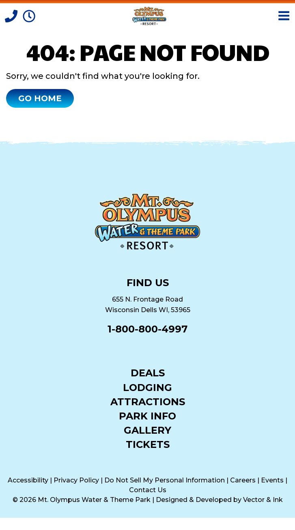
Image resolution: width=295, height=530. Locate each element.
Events (272, 480)
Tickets (148, 444)
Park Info (147, 415)
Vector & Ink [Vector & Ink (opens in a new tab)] (263, 500)
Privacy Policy (76, 480)
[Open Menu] (284, 16)
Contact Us (147, 490)
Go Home (40, 98)
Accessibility (28, 480)
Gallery (147, 429)
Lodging (147, 387)
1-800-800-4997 (147, 329)
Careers (243, 480)
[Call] (12, 15)
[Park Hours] (29, 15)
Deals (148, 372)
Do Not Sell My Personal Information (164, 480)
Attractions (147, 401)
